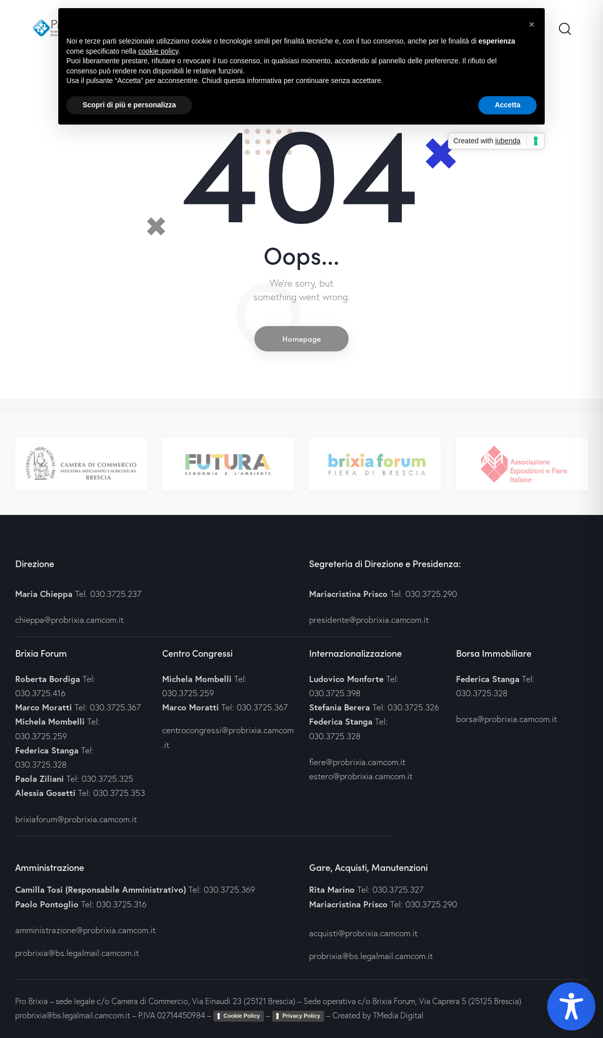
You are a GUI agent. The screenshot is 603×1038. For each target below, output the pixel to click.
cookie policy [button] (158, 51)
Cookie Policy (241, 1016)
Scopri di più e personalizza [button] (129, 105)
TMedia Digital (398, 1015)
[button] (531, 24)
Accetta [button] (507, 105)
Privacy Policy (301, 1016)
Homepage (301, 338)
